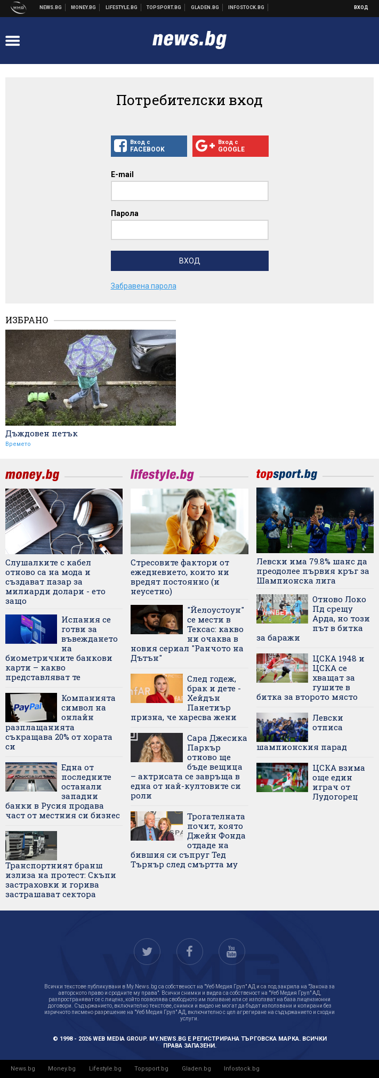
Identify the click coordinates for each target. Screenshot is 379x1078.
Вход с (149, 146)
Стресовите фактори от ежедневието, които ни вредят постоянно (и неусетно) (180, 576)
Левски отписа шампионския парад (301, 732)
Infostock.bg (242, 1068)
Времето (18, 444)
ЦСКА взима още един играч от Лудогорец (338, 782)
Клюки (121, 7)
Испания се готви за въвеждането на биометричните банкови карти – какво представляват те (61, 648)
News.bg (23, 1068)
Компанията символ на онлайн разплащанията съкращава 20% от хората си (60, 722)
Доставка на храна (205, 7)
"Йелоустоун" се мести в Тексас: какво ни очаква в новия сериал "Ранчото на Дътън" (187, 633)
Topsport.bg (151, 1068)
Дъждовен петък (41, 433)
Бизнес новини (84, 7)
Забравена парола (143, 286)
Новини (51, 7)
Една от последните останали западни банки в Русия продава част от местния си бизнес (62, 791)
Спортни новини (164, 7)
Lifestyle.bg (105, 1068)
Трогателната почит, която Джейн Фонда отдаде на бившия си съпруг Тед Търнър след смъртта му (188, 840)
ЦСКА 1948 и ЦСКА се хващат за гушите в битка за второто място (310, 677)
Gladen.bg (196, 1068)
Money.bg (62, 1068)
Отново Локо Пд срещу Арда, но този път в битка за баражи (313, 618)
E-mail (122, 174)
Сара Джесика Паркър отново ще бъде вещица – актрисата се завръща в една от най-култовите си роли (189, 766)
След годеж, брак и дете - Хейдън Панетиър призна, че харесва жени (185, 698)
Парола (125, 213)
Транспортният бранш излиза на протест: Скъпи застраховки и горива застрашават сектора (60, 879)
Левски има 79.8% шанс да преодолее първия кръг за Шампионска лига (312, 571)
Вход (361, 7)
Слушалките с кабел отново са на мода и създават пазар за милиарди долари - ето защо (55, 581)
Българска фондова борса (246, 7)
